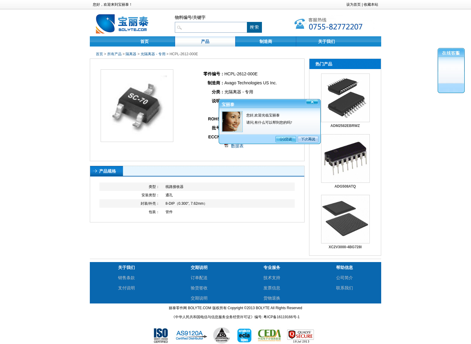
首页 (144, 41)
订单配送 (199, 277)
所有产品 (114, 54)
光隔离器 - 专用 (153, 54)
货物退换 (271, 298)
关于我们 (326, 41)
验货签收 (199, 287)
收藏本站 (371, 4)
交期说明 (199, 298)
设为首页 (353, 4)
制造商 (266, 41)
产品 (205, 41)
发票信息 (271, 287)
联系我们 (344, 287)
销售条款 (126, 277)
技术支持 (271, 277)
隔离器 (131, 54)
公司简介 (344, 277)
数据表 (237, 145)
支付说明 (126, 287)
